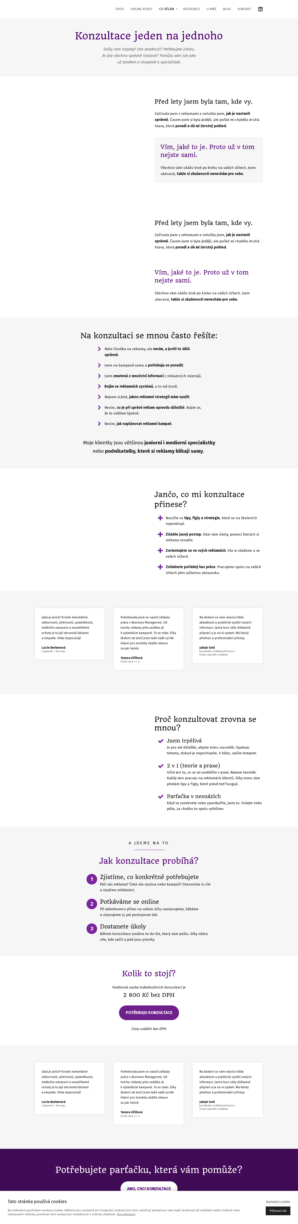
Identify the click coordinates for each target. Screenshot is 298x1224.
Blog (227, 9)
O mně (211, 9)
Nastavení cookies (278, 1201)
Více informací (126, 1214)
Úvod (119, 9)
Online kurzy (141, 9)
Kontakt (244, 9)
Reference (191, 9)
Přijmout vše (278, 1211)
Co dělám (166, 9)
